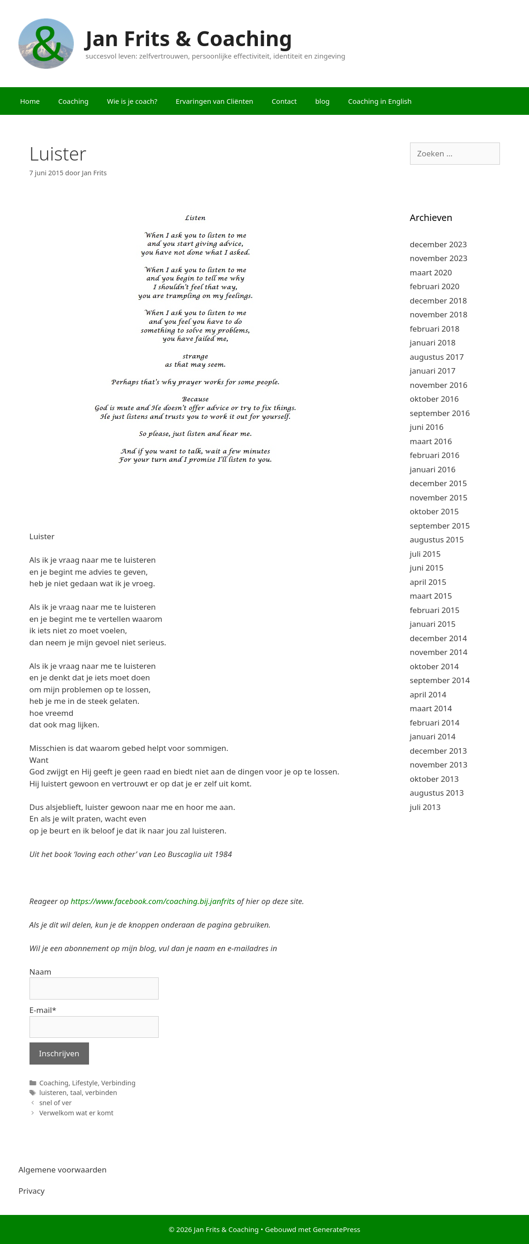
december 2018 (438, 300)
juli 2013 (425, 807)
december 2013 (438, 750)
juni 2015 (427, 567)
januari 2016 (433, 469)
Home (30, 101)
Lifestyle (85, 1082)
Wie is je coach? (132, 101)
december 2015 (438, 483)
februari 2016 (435, 455)
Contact (284, 101)
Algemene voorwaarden (62, 1169)
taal (76, 1092)
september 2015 (440, 525)
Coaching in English (380, 101)
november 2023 (439, 258)
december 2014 (438, 638)
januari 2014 (433, 736)
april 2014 (428, 694)
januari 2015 (433, 624)
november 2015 (439, 497)
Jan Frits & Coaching (189, 38)
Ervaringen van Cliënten (214, 101)
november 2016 (439, 385)
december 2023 (438, 244)
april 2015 (428, 582)
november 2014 (439, 652)
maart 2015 (431, 595)
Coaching (73, 101)
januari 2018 (433, 342)
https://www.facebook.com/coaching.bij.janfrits (153, 901)
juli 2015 (425, 553)
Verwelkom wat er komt (76, 1112)
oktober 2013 (434, 779)
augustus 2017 (437, 356)
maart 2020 (431, 272)
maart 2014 (431, 708)
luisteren (52, 1092)
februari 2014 (435, 722)
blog (322, 101)
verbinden (101, 1092)
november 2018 (439, 314)
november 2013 (439, 764)
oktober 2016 (434, 398)
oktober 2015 (434, 511)
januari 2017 (433, 370)
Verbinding (118, 1082)
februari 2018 (435, 328)
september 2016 (440, 413)
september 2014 (440, 680)
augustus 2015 (437, 539)
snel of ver (55, 1102)
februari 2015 (435, 610)
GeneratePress (336, 1229)
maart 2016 (431, 441)
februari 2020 (435, 286)
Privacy (31, 1190)
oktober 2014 (434, 666)
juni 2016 (427, 427)
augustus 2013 (437, 792)
